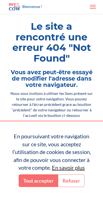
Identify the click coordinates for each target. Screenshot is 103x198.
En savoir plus (68, 167)
